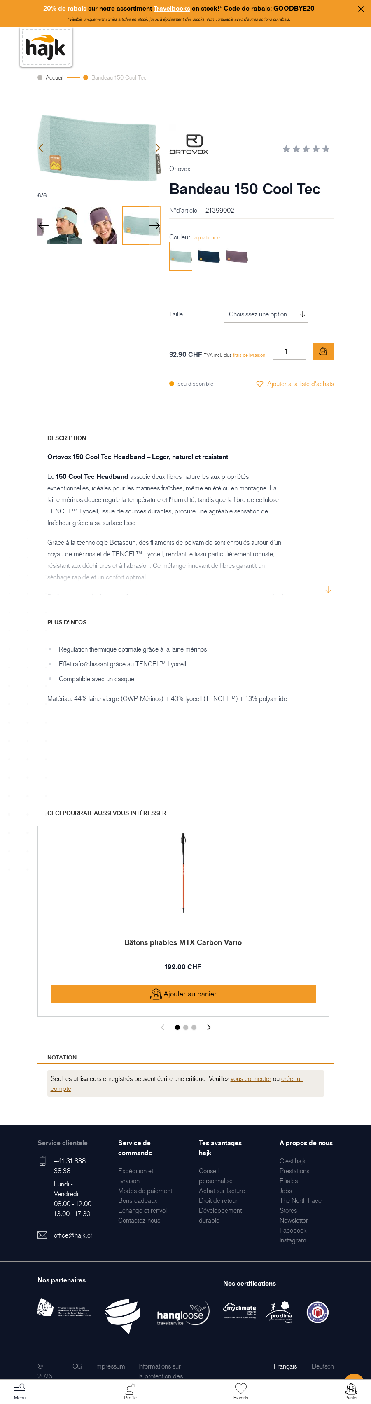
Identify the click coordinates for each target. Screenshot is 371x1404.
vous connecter (251, 1078)
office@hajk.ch (74, 1235)
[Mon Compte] (130, 1392)
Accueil (54, 77)
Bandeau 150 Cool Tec (119, 77)
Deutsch (323, 1366)
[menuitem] (145, 1190)
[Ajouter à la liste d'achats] (295, 383)
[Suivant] (209, 1027)
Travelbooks (172, 8)
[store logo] (46, 47)
